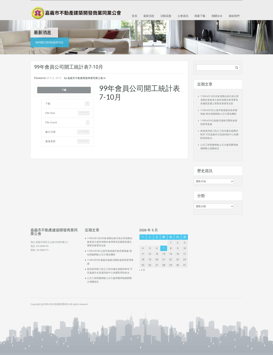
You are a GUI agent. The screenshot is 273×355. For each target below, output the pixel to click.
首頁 (134, 15)
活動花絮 (165, 15)
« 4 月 (142, 270)
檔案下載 (200, 15)
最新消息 (148, 15)
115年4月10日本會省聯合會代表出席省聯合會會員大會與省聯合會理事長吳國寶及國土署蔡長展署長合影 (219, 100)
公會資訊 (182, 15)
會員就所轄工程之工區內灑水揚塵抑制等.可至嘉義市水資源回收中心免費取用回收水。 (219, 134)
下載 (64, 90)
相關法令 (217, 15)
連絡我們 (234, 15)
